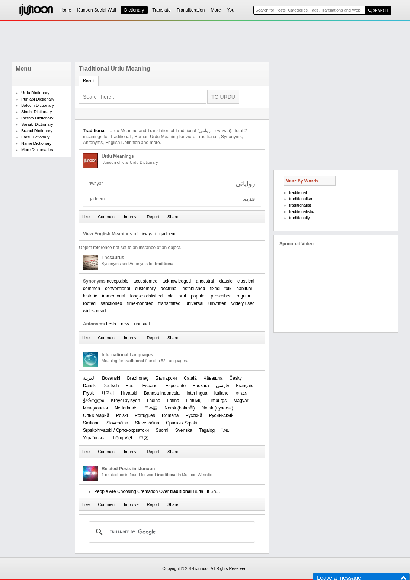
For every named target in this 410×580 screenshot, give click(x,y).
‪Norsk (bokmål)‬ (179, 408)
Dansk (89, 385)
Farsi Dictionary (35, 137)
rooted (89, 303)
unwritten (217, 303)
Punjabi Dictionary (37, 99)
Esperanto (175, 385)
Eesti (131, 385)
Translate (161, 10)
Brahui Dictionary (36, 130)
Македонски (95, 408)
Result (89, 80)
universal (195, 303)
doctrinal (169, 288)
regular (243, 296)
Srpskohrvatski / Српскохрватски (116, 430)
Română (170, 415)
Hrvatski (129, 393)
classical (245, 281)
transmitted (169, 303)
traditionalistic (301, 211)
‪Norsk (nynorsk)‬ (217, 408)
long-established (146, 296)
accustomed (145, 281)
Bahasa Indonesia (162, 393)
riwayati (148, 233)
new (125, 323)
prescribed (221, 296)
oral (182, 296)
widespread (94, 310)
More (216, 10)
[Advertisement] (205, 41)
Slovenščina (147, 423)
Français (244, 385)
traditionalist (300, 205)
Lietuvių (193, 400)
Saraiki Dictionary (37, 124)
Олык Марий (96, 415)
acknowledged (176, 281)
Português (145, 415)
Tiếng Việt (122, 437)
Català (190, 378)
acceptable (117, 281)
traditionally (299, 218)
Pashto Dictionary (37, 118)
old (170, 296)
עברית (242, 393)
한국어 (107, 393)
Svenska (183, 430)
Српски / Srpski (181, 423)
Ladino (153, 400)
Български (166, 378)
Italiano (221, 393)
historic (90, 296)
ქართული (93, 400)
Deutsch (110, 385)
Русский (194, 415)
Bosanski (111, 378)
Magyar (241, 400)
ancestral (205, 281)
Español (150, 385)
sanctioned (111, 303)
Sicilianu (91, 423)
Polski (122, 415)
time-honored (140, 303)
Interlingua (196, 393)
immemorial (113, 296)
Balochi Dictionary (37, 105)
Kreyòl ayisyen (125, 400)
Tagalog (207, 430)
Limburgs (217, 400)
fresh (111, 323)
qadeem (167, 233)
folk (227, 288)
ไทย (226, 430)
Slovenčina (117, 423)
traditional (298, 192)
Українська (94, 437)
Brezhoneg (137, 378)
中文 (143, 437)
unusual (142, 323)
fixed (215, 288)
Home (65, 10)
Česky (236, 378)
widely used (243, 303)
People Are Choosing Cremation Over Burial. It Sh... (157, 491)
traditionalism (301, 199)
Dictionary (134, 10)
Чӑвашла (213, 378)
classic (226, 281)
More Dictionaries (37, 149)
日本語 (151, 408)
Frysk (88, 393)
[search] (171, 532)
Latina (173, 400)
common (91, 288)
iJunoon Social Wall (96, 10)
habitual (244, 288)
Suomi (162, 430)
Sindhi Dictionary (36, 111)
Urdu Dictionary (35, 92)
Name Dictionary (36, 143)
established (194, 288)
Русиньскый (221, 415)
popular (198, 296)
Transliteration (191, 10)
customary (145, 288)
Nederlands (126, 408)
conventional (117, 288)
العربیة (89, 378)
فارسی (222, 385)
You (230, 10)
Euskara (201, 385)
